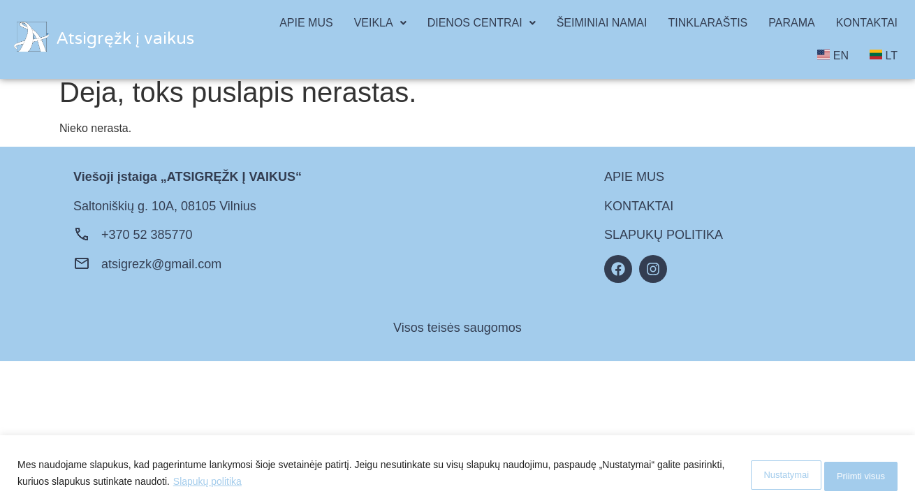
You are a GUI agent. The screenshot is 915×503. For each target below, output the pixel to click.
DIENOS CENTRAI (481, 23)
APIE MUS (305, 23)
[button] (380, 23)
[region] (457, 470)
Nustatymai (756, 474)
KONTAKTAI (867, 23)
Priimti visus (852, 474)
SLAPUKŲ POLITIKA (663, 235)
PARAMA (791, 23)
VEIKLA (380, 23)
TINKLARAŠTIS (707, 23)
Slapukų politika (251, 482)
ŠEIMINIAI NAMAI (602, 23)
